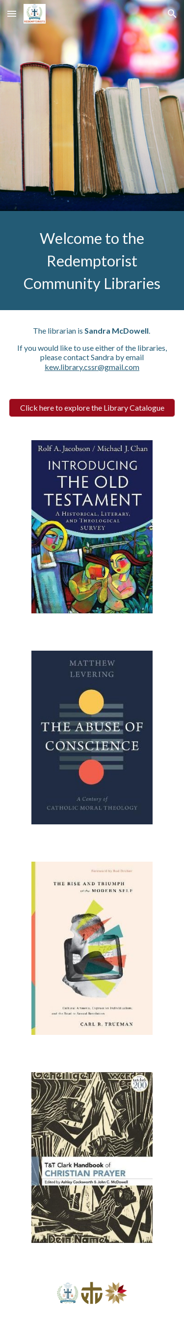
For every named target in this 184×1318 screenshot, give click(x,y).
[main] (92, 260)
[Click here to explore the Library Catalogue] (92, 407)
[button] (12, 13)
